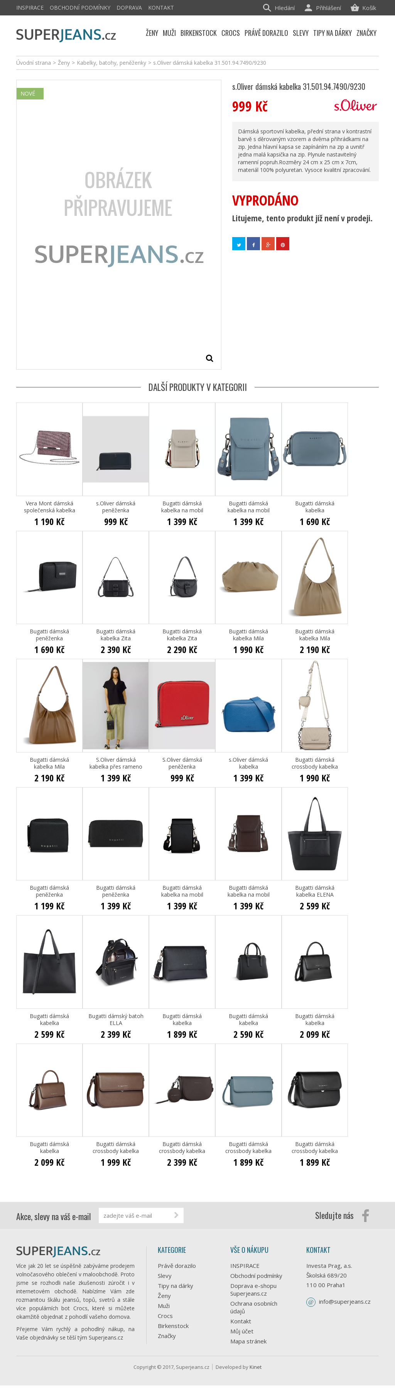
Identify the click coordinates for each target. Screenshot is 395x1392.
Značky (167, 1336)
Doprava (129, 7)
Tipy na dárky (175, 1285)
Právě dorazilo (177, 1265)
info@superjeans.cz (345, 1301)
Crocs (165, 1316)
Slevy (165, 1275)
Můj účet (241, 1331)
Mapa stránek (248, 1341)
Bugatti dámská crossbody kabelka (315, 763)
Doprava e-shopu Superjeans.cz (253, 1289)
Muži (164, 1306)
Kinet (256, 1373)
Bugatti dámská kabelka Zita (115, 635)
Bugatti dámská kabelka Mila (248, 635)
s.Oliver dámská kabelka (248, 763)
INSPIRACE (30, 7)
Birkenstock (173, 1326)
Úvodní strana (33, 62)
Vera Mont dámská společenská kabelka (49, 507)
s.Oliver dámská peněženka (115, 507)
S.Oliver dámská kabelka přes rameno (115, 763)
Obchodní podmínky (80, 7)
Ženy (164, 1295)
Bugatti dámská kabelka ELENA (314, 891)
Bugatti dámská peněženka (49, 635)
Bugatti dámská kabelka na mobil (182, 507)
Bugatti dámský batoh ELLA (115, 1020)
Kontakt (161, 7)
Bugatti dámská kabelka (314, 507)
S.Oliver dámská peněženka (182, 763)
